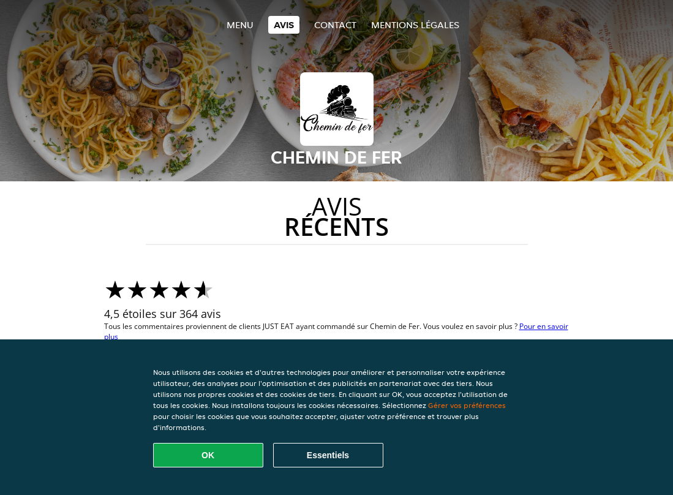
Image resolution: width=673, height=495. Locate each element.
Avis (284, 24)
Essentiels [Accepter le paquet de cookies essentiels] (328, 455)
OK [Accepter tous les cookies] (207, 455)
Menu (240, 24)
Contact (335, 24)
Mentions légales (415, 24)
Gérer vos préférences (467, 405)
